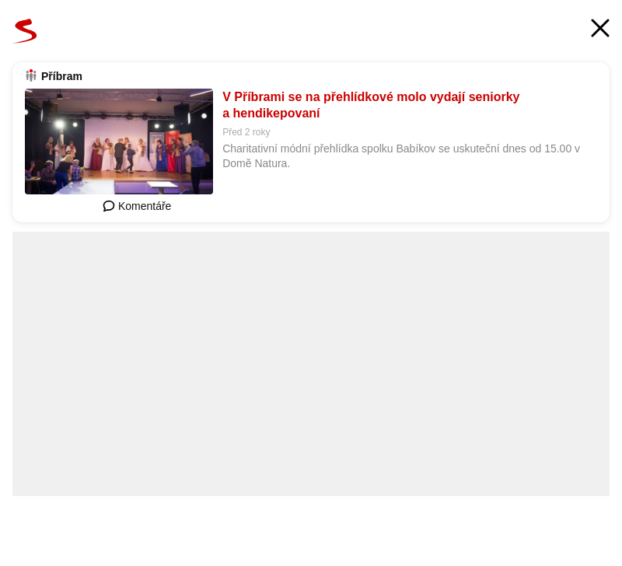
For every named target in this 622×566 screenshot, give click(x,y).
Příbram (61, 76)
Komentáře (137, 206)
